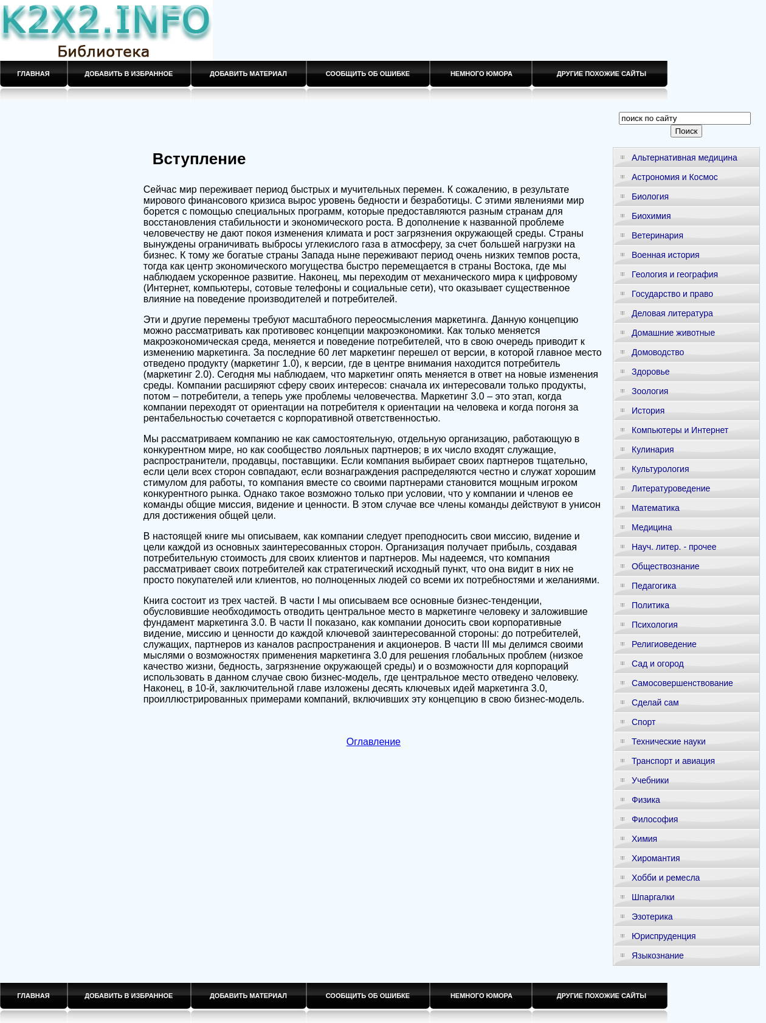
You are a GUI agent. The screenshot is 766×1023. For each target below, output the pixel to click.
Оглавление (374, 742)
